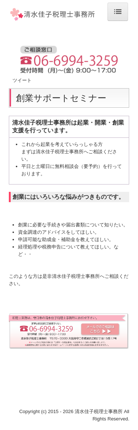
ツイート (22, 80)
